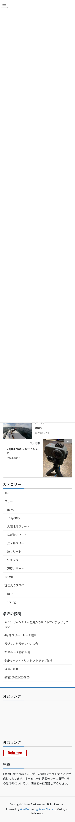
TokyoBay (13, 518)
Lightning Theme (43, 809)
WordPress (26, 809)
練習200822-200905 (17, 677)
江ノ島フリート (17, 543)
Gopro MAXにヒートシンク (22, 451)
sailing (11, 602)
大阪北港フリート (18, 526)
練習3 (38, 428)
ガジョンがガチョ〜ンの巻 (21, 644)
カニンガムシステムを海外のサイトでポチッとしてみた (36, 624)
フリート (10, 501)
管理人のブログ (14, 585)
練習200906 (11, 669)
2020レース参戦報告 (17, 652)
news (10, 510)
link (6, 493)
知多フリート (15, 560)
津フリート (14, 551)
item (10, 594)
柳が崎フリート (17, 535)
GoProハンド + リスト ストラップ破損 (28, 660)
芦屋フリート (15, 568)
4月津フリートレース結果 (20, 635)
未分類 (8, 577)
